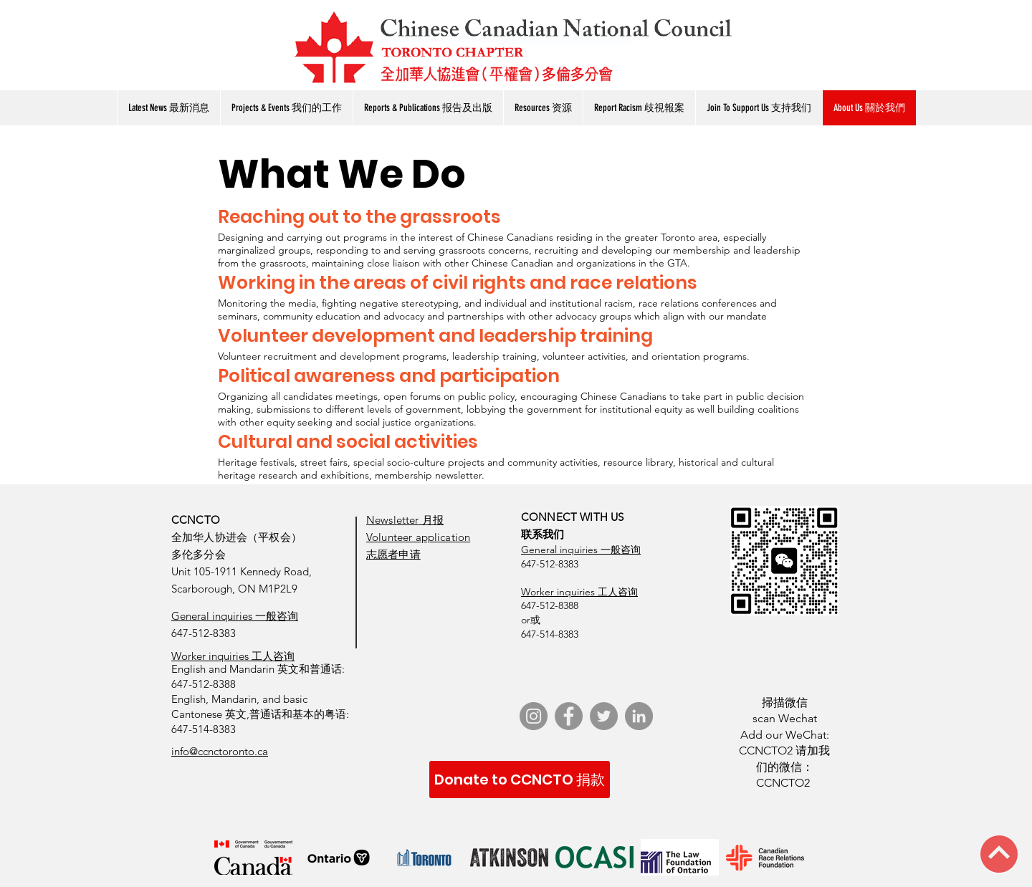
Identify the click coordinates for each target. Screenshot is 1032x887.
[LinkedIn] (639, 716)
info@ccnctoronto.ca (219, 751)
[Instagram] (534, 716)
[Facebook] (569, 716)
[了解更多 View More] (106, 9)
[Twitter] (604, 716)
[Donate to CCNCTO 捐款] (519, 779)
